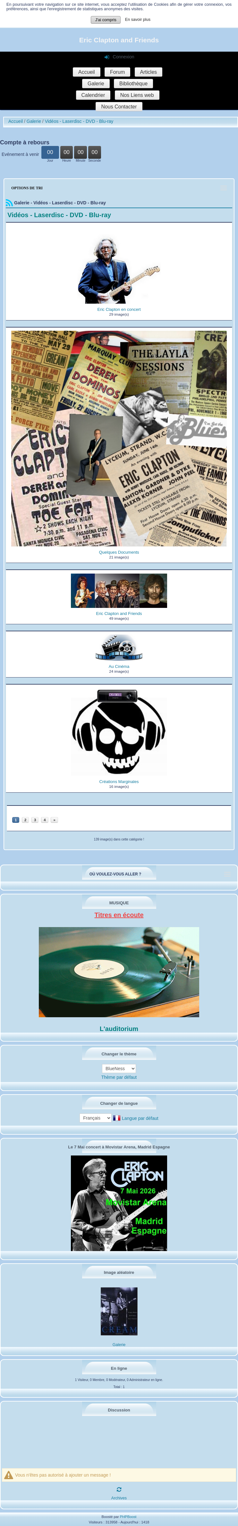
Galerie (96, 83)
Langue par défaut (140, 1118)
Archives (119, 1498)
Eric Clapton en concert (118, 309)
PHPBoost (128, 1517)
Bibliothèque (133, 83)
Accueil (86, 72)
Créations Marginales (119, 781)
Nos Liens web (137, 95)
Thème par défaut (119, 1077)
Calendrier (93, 95)
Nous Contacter (119, 106)
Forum (117, 72)
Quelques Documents (119, 552)
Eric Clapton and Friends (119, 40)
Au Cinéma (119, 666)
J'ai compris (105, 20)
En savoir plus (137, 19)
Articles (148, 72)
